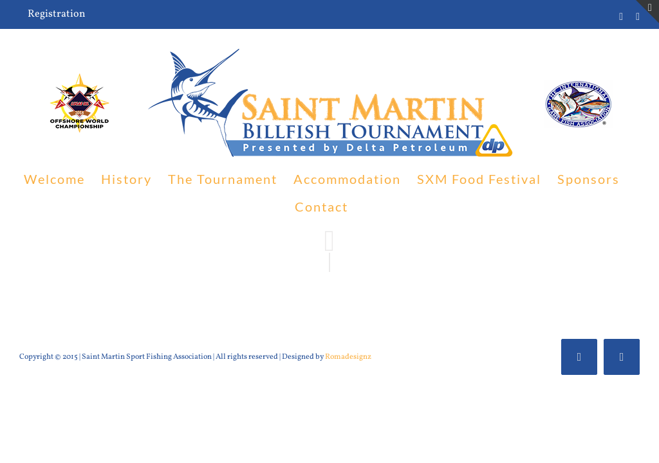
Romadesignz (348, 357)
